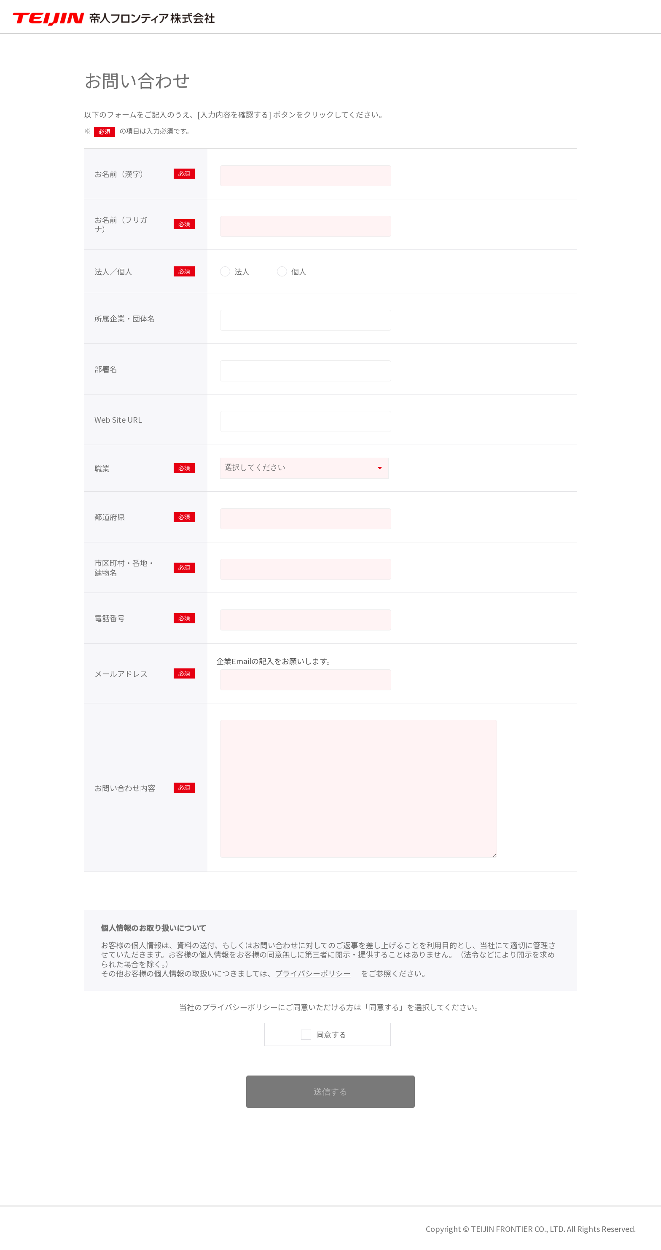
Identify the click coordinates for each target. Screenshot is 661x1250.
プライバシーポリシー (313, 973)
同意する (331, 1034)
